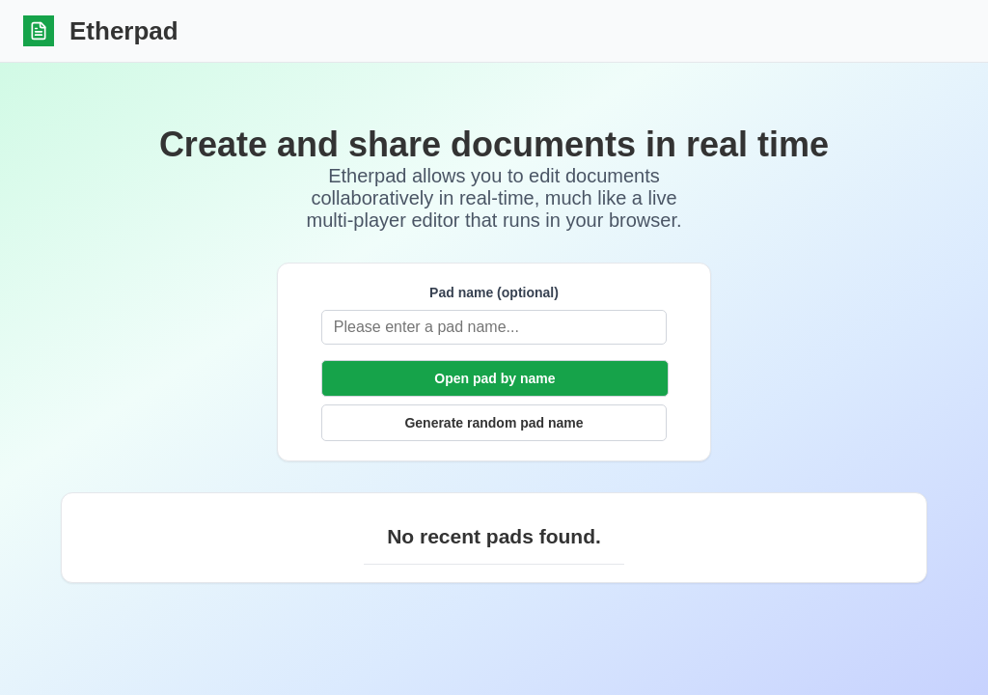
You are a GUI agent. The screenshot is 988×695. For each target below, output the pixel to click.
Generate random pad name (493, 423)
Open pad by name (494, 378)
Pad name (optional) (386, 292)
